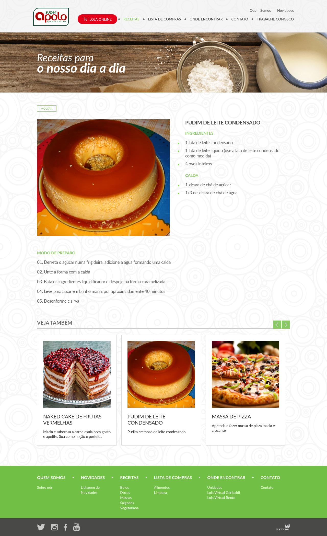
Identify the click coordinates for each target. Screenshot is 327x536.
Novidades (285, 10)
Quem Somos (260, 10)
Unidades (214, 487)
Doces (125, 492)
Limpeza (160, 492)
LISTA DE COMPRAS (164, 19)
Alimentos (162, 487)
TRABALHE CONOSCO (275, 19)
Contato (267, 487)
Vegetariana (129, 508)
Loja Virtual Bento (221, 497)
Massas (126, 497)
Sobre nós (45, 487)
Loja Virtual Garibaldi (223, 492)
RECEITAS (131, 19)
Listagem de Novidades (90, 490)
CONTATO (239, 19)
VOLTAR (46, 108)
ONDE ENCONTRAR (206, 19)
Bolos (124, 487)
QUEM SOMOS (51, 477)
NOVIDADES (93, 477)
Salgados (127, 502)
